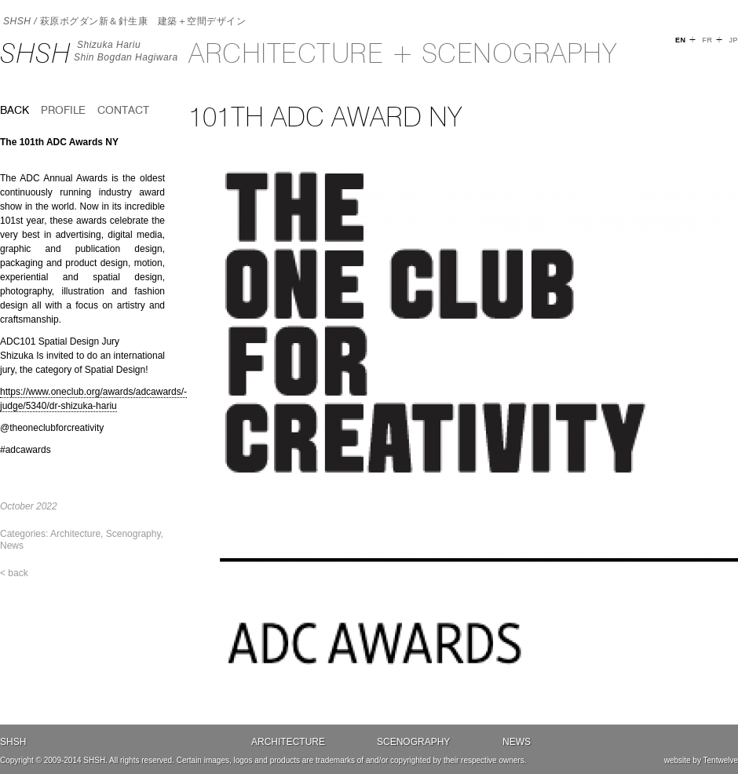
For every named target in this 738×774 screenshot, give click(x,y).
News (12, 545)
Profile (63, 110)
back (14, 110)
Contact (123, 110)
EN (680, 40)
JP (733, 40)
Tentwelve (720, 760)
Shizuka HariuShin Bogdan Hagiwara (126, 51)
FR (707, 40)
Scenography (133, 533)
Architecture (75, 533)
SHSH (35, 53)
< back (14, 573)
